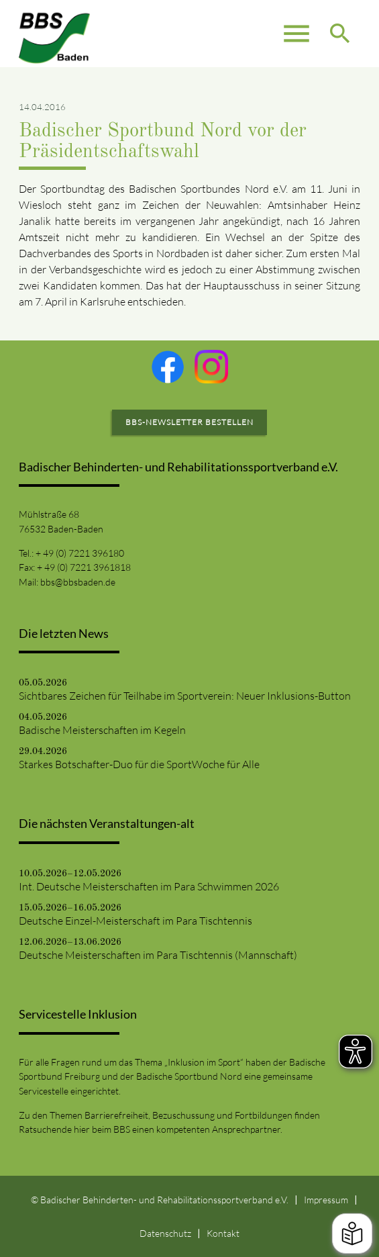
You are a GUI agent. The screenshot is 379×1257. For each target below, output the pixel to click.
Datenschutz (165, 1233)
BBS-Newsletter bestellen (189, 422)
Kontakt (223, 1233)
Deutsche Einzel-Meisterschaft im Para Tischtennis (135, 920)
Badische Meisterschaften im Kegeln (102, 730)
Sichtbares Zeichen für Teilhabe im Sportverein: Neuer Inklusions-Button (185, 695)
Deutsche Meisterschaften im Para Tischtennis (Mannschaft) (158, 954)
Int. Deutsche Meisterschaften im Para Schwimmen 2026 (149, 886)
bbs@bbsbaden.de (77, 582)
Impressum (326, 1199)
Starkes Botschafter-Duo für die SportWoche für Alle (139, 764)
